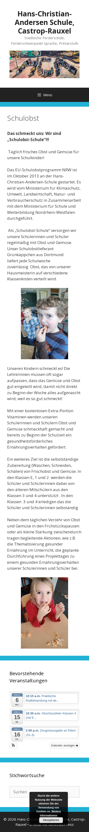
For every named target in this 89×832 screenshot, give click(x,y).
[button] (13, 745)
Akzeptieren (51, 820)
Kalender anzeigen (64, 745)
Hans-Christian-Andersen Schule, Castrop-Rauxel (45, 22)
